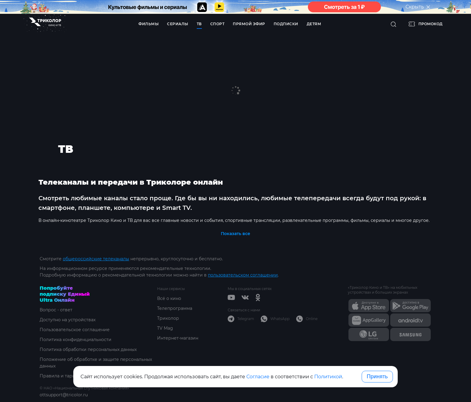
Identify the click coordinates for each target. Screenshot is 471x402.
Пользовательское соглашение (75, 329)
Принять (377, 376)
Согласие (257, 376)
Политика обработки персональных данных (88, 349)
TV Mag (165, 328)
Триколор (168, 318)
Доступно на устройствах (68, 319)
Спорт (217, 24)
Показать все (235, 233)
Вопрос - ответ (56, 310)
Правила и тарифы (61, 376)
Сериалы (177, 24)
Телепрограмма (174, 308)
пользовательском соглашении (243, 275)
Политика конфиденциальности (75, 339)
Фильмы (148, 24)
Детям (314, 24)
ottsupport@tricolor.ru (64, 394)
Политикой (328, 376)
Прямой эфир (249, 24)
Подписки (286, 24)
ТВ (199, 24)
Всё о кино (169, 298)
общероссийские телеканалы (96, 258)
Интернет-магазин (177, 338)
